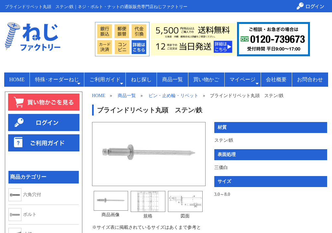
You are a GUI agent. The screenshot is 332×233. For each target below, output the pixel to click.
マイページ (244, 81)
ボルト (30, 214)
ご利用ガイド (106, 81)
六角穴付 (32, 195)
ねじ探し (141, 79)
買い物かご (206, 79)
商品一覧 (172, 79)
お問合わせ (310, 79)
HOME (17, 79)
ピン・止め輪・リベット (173, 95)
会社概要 (276, 79)
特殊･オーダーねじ (57, 81)
